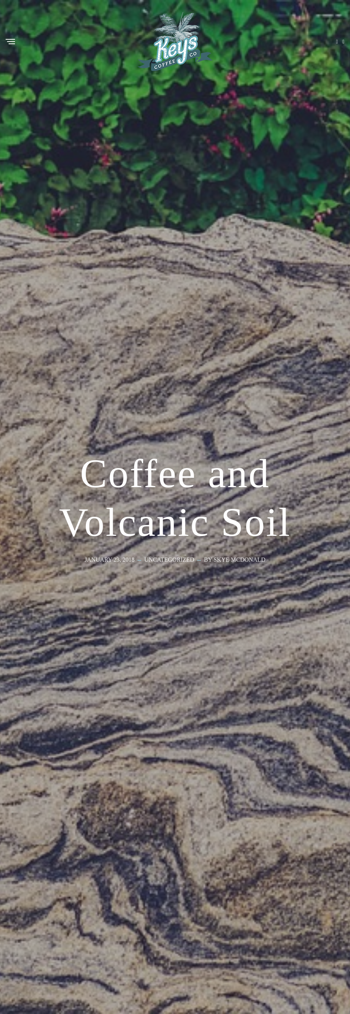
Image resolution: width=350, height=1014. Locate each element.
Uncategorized (169, 560)
